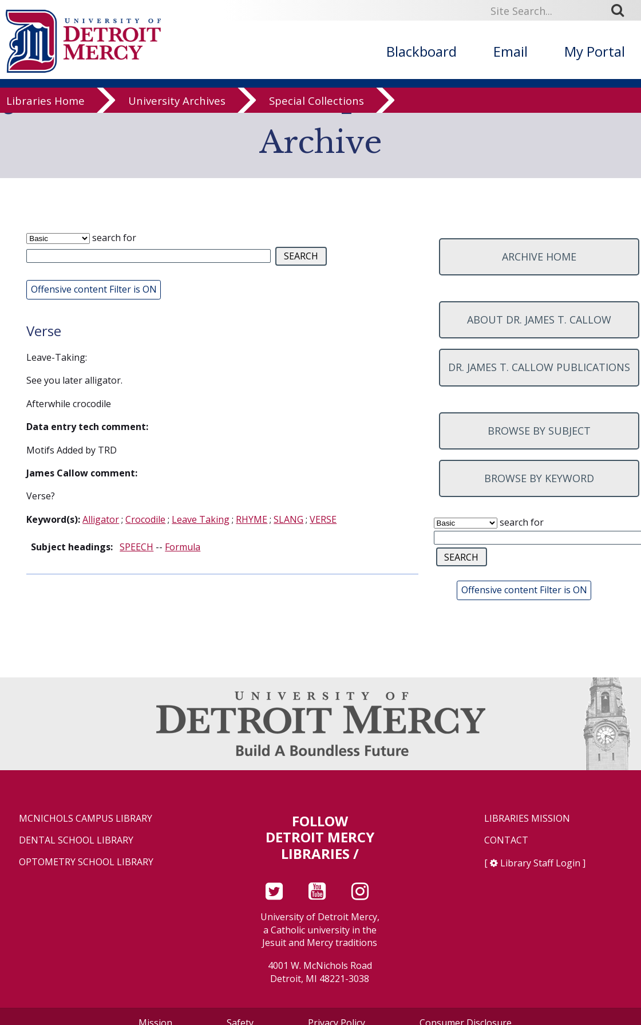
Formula (182, 547)
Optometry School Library (86, 862)
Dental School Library (76, 840)
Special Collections (316, 110)
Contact (506, 840)
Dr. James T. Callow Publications (539, 367)
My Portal (594, 51)
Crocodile (145, 519)
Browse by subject (539, 430)
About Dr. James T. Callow (539, 319)
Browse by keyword (539, 478)
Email (510, 51)
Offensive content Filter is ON (94, 289)
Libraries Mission (527, 818)
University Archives (176, 110)
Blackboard (421, 51)
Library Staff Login (540, 863)
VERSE (323, 519)
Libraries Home (45, 110)
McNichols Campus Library (85, 818)
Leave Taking (201, 519)
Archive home (539, 256)
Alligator (100, 519)
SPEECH (136, 547)
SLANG (288, 519)
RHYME (251, 519)
